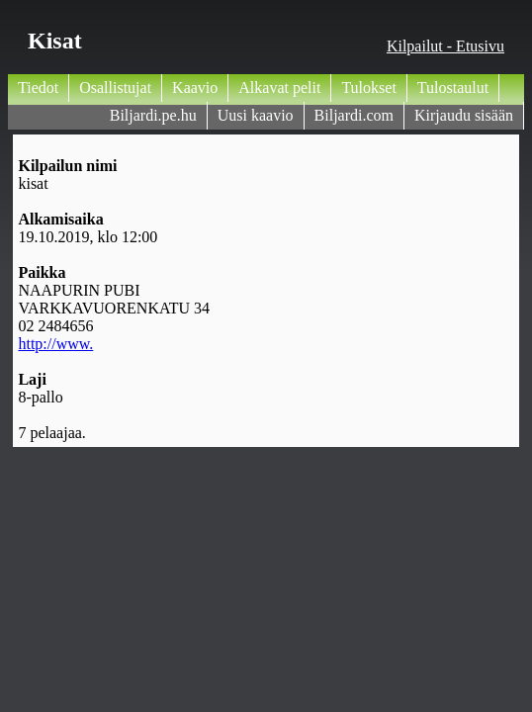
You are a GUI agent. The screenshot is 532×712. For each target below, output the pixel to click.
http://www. (55, 343)
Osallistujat (115, 87)
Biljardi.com (354, 115)
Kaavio (195, 87)
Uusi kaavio (256, 115)
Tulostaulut (452, 87)
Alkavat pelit (279, 87)
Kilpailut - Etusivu (445, 46)
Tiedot (38, 87)
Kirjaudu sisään (463, 115)
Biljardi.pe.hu (153, 115)
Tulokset (368, 87)
